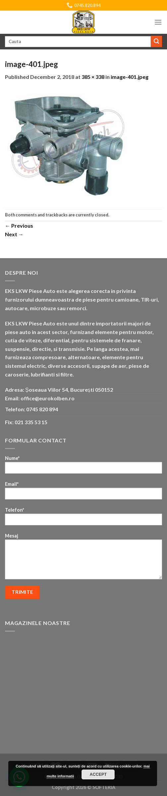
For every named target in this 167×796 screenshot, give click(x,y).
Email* (83, 492)
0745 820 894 (42, 409)
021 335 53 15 (31, 422)
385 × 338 (93, 77)
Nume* (83, 466)
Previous (19, 225)
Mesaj (83, 558)
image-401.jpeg (129, 77)
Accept (98, 774)
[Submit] (156, 41)
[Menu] (158, 22)
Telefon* (83, 518)
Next (14, 234)
